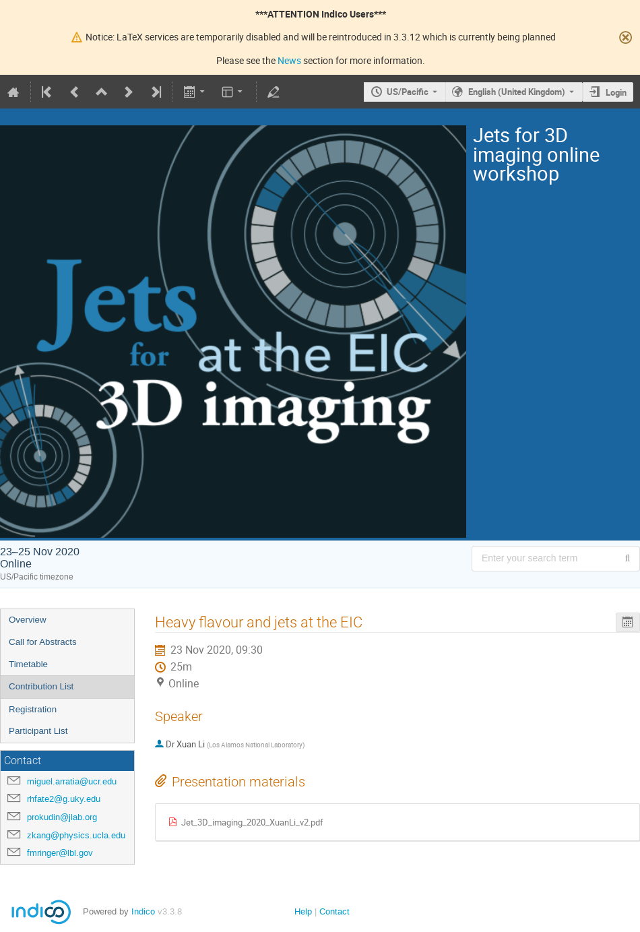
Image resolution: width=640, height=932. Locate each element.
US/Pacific (407, 92)
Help (303, 911)
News (289, 60)
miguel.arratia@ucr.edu (72, 781)
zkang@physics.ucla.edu (76, 835)
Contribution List (41, 686)
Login (616, 92)
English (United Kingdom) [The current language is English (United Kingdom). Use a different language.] (516, 92)
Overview (27, 620)
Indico (143, 911)
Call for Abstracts (43, 642)
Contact (334, 911)
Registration (33, 709)
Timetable (28, 664)
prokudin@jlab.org (62, 817)
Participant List (38, 731)
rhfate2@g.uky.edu (63, 799)
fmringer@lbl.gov (60, 853)
